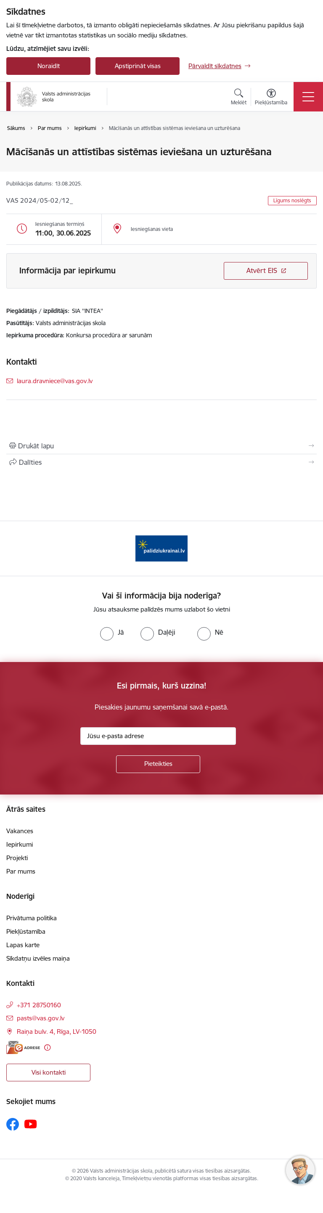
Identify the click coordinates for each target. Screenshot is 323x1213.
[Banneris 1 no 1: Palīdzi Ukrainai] (161, 548)
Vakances (19, 831)
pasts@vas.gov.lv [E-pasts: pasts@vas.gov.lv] (40, 1018)
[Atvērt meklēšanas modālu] (239, 98)
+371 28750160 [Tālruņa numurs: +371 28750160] (39, 1005)
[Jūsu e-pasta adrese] (158, 736)
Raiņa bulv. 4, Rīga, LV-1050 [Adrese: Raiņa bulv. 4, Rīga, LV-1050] (56, 1032)
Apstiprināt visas (138, 66)
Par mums (20, 871)
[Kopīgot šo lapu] (161, 462)
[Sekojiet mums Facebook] (12, 1124)
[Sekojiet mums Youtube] (30, 1124)
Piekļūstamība (25, 931)
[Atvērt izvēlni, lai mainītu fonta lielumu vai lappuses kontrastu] (271, 98)
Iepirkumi (19, 844)
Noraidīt (48, 66)
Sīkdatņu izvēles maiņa (38, 958)
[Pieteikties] (158, 764)
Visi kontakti (49, 1072)
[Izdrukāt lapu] (161, 446)
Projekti (17, 858)
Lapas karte (23, 945)
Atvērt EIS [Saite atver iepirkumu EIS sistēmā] (261, 270)
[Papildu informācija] (47, 1047)
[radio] (112, 632)
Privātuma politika (31, 918)
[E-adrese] (23, 1047)
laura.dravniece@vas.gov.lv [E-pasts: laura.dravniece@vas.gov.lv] (55, 381)
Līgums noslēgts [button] (292, 200)
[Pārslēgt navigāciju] (308, 96)
